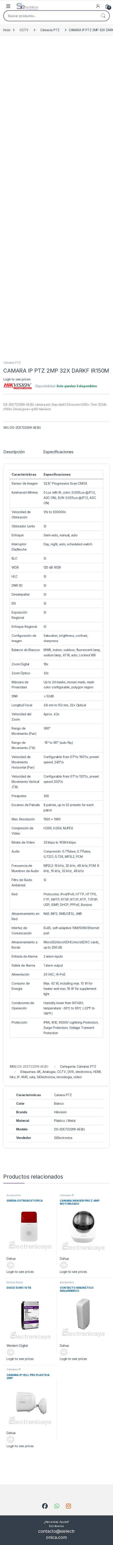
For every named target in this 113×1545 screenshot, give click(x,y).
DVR (71, 1072)
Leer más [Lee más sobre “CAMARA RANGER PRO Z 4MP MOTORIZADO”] (64, 1265)
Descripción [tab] (14, 452)
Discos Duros (15, 1282)
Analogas (49, 1072)
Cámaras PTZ (49, 30)
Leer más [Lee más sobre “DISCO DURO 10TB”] (10, 1352)
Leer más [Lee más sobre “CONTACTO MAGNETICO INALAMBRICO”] (64, 1352)
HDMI (97, 1072)
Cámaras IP (67, 1195)
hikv (12, 1077)
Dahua (11, 1258)
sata (32, 1077)
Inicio (7, 30)
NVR (24, 1077)
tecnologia (64, 1077)
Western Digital (17, 1345)
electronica (83, 1072)
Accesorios (14, 1195)
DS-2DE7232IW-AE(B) (69, 1129)
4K (39, 1072)
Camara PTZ (63, 1095)
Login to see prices (16, 379)
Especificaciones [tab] (58, 452)
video (77, 1077)
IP (18, 1077)
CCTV (24, 30)
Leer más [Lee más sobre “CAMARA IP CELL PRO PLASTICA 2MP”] (10, 1439)
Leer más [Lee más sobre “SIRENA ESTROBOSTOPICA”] (10, 1265)
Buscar (103, 16)
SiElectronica (46, 1077)
